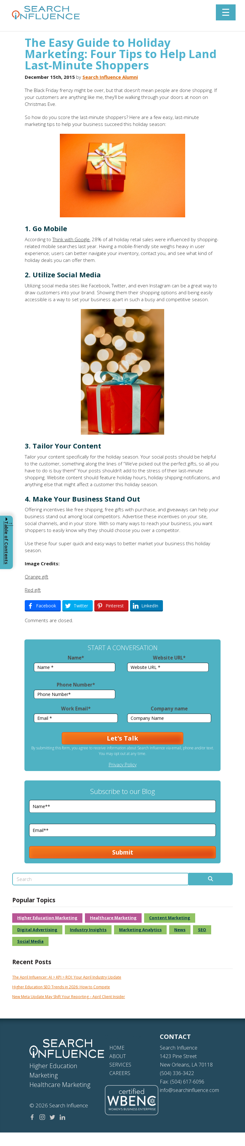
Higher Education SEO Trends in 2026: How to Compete (61, 836)
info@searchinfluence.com (189, 939)
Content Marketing (169, 767)
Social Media (30, 790)
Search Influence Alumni (110, 77)
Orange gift (36, 576)
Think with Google (71, 239)
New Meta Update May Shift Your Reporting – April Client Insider (68, 846)
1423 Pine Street (178, 905)
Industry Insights (88, 779)
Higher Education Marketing (47, 767)
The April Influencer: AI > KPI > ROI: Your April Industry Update (66, 826)
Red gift (33, 590)
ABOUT (117, 905)
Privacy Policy (123, 674)
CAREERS (119, 922)
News (179, 779)
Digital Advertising (37, 779)
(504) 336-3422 (177, 922)
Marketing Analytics (140, 779)
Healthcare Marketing (113, 767)
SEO (202, 779)
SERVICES (120, 913)
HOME (116, 896)
